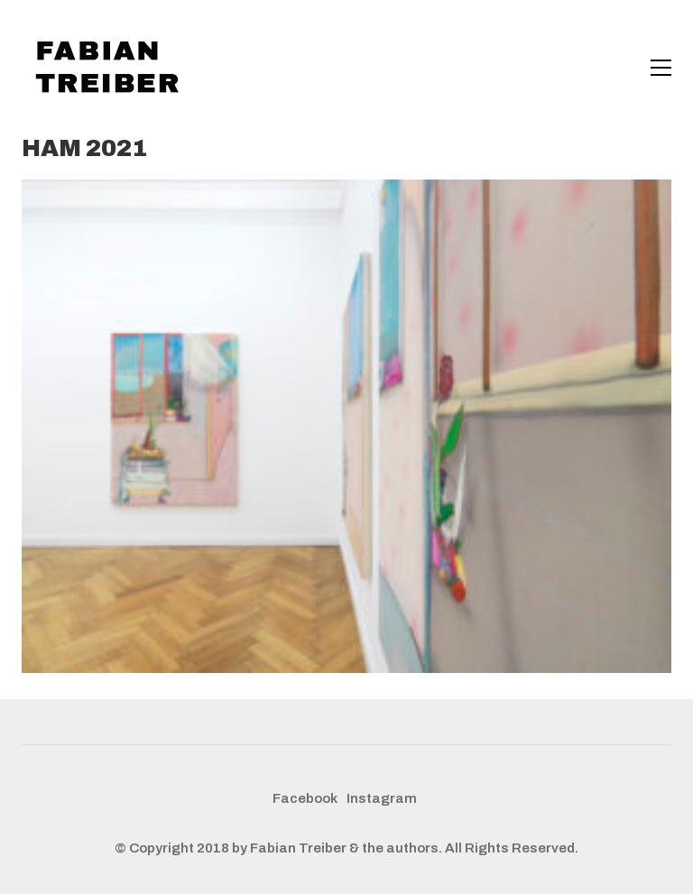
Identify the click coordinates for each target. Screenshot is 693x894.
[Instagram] (381, 799)
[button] (661, 67)
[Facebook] (305, 799)
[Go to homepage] (112, 68)
